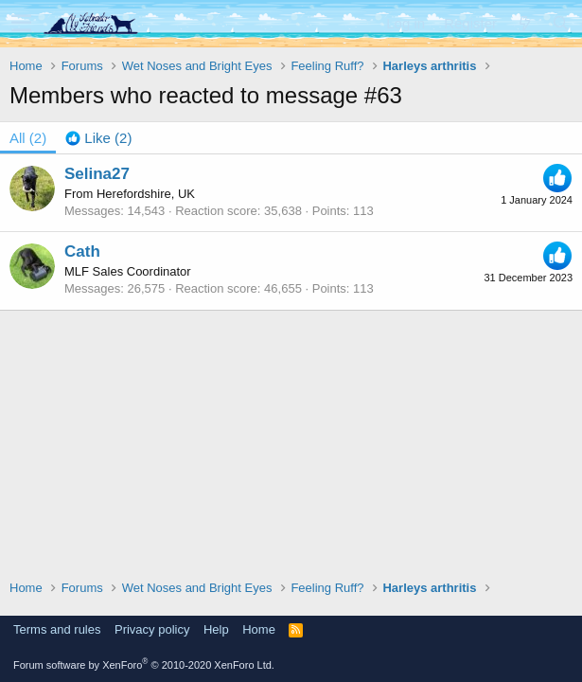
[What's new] (524, 23)
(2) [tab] (27, 138)
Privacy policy (152, 629)
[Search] (560, 23)
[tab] (98, 137)
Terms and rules (56, 629)
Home (258, 629)
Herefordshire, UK (146, 194)
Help (216, 629)
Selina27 (97, 174)
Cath (82, 251)
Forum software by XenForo (143, 665)
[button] (21, 23)
